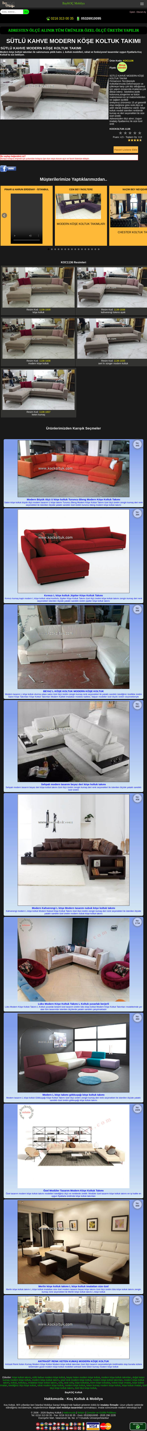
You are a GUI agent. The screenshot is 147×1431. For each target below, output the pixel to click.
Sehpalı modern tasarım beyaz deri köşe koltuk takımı (73, 784)
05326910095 (88, 18)
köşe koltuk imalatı (131, 1385)
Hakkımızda (69, 1412)
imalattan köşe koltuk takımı (42, 1382)
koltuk (14, 1382)
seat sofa (69, 1382)
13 (88, 249)
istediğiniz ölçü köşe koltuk (22, 1385)
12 (85, 249)
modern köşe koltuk (75, 1385)
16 (99, 249)
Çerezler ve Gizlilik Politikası (101, 1412)
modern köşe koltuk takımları (116, 1377)
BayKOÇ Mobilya (73, 3)
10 (78, 249)
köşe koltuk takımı (21, 1377)
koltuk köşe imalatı (121, 1382)
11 (82, 249)
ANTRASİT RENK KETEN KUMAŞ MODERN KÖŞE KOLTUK (73, 1361)
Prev (4, 215)
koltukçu (22, 1382)
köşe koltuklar (82, 1382)
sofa (60, 1382)
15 (95, 249)
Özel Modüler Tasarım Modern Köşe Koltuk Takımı (73, 1190)
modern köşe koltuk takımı (45, 1380)
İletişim (81, 1412)
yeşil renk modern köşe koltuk (76, 1380)
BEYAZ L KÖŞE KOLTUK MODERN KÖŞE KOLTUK (73, 691)
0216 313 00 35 (60, 18)
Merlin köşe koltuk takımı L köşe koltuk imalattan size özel (73, 1286)
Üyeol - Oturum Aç (138, 12)
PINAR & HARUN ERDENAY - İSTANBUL (27, 189)
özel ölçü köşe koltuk (85, 1388)
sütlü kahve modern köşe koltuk (48, 1377)
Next (142, 215)
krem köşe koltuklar (100, 1382)
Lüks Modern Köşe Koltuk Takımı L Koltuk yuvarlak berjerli (73, 1003)
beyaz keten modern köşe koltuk (83, 1377)
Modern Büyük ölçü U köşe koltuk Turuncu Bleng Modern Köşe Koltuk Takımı (73, 499)
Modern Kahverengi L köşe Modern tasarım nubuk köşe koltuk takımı (73, 908)
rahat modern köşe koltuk (50, 1385)
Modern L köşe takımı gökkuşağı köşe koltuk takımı (73, 1094)
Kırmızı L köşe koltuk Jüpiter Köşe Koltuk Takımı (73, 595)
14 (92, 249)
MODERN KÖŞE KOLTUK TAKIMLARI (80, 210)
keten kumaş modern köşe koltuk (103, 1385)
